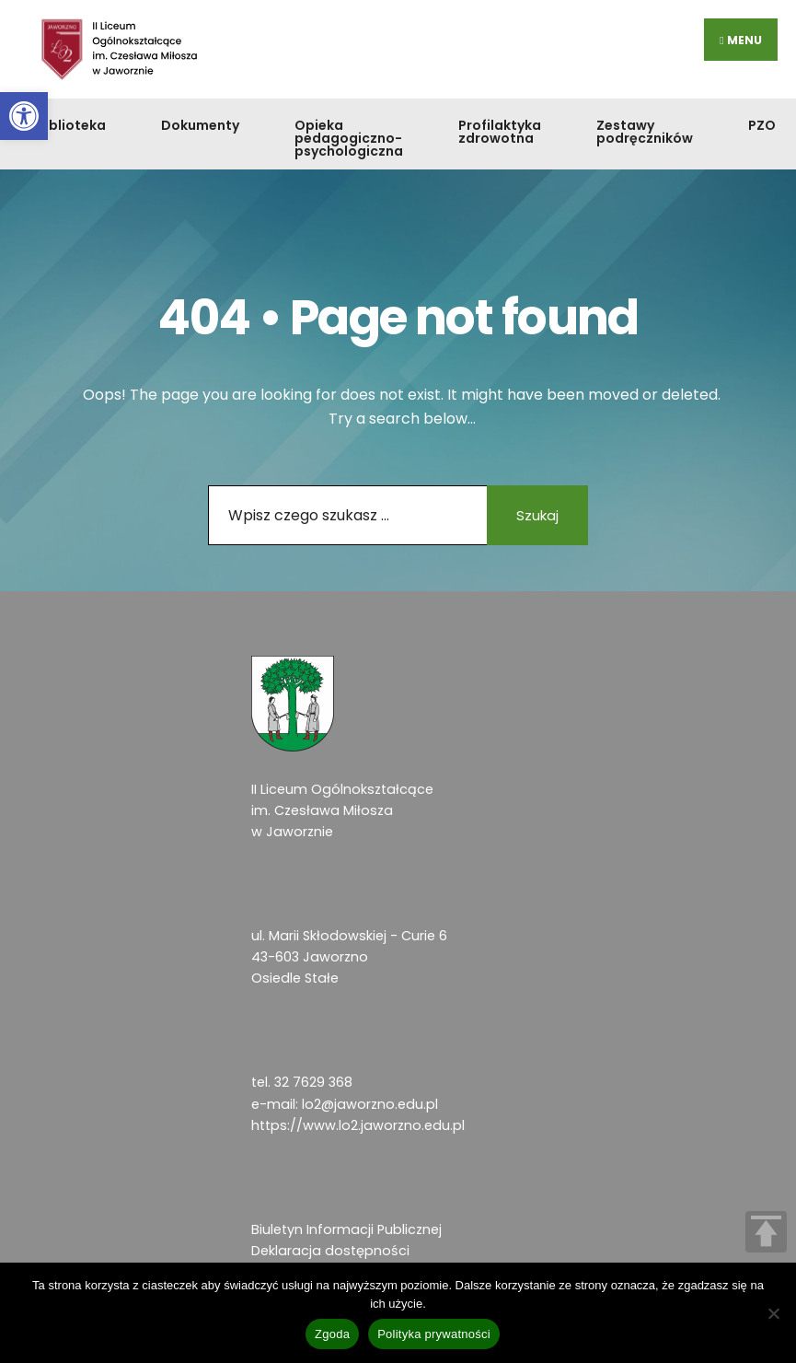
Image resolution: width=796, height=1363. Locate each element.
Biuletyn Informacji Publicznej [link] (346, 1229)
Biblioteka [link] (71, 125)
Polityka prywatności (433, 1334)
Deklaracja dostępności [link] (330, 1250)
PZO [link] (762, 125)
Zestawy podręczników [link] (644, 131)
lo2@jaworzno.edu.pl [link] (370, 1104)
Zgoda (332, 1334)
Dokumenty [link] (200, 125)
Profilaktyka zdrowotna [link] (499, 131)
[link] (24, 116)
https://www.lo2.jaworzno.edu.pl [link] (358, 1125)
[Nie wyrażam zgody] (773, 1313)
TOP (766, 1231)
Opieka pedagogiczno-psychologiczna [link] (348, 138)
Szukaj (537, 515)
